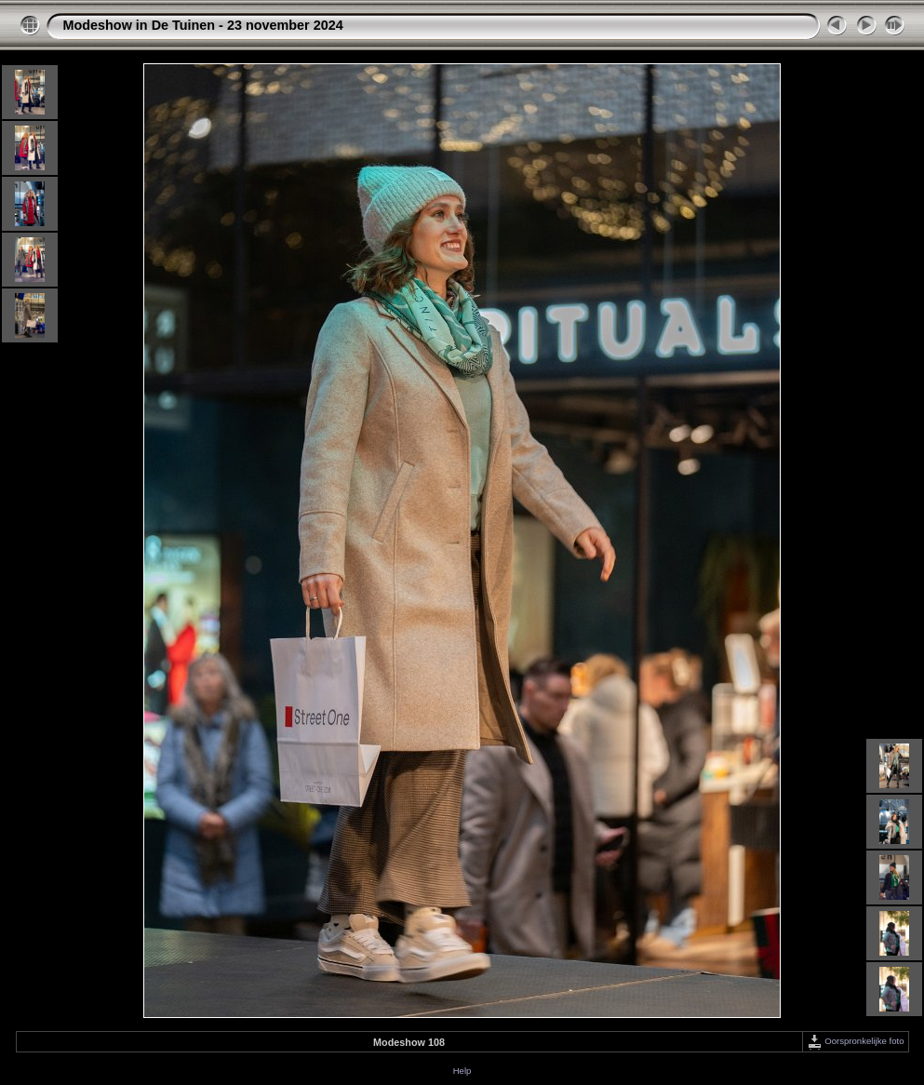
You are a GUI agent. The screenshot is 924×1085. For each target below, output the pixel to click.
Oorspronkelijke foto (855, 1041)
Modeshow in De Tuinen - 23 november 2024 (203, 25)
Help (462, 1070)
